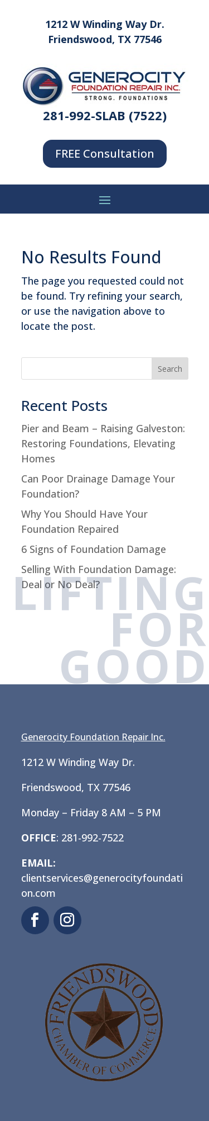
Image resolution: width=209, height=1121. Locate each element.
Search (170, 368)
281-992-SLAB (84, 115)
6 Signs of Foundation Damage (93, 549)
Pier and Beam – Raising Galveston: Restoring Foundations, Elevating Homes (103, 443)
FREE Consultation (104, 153)
